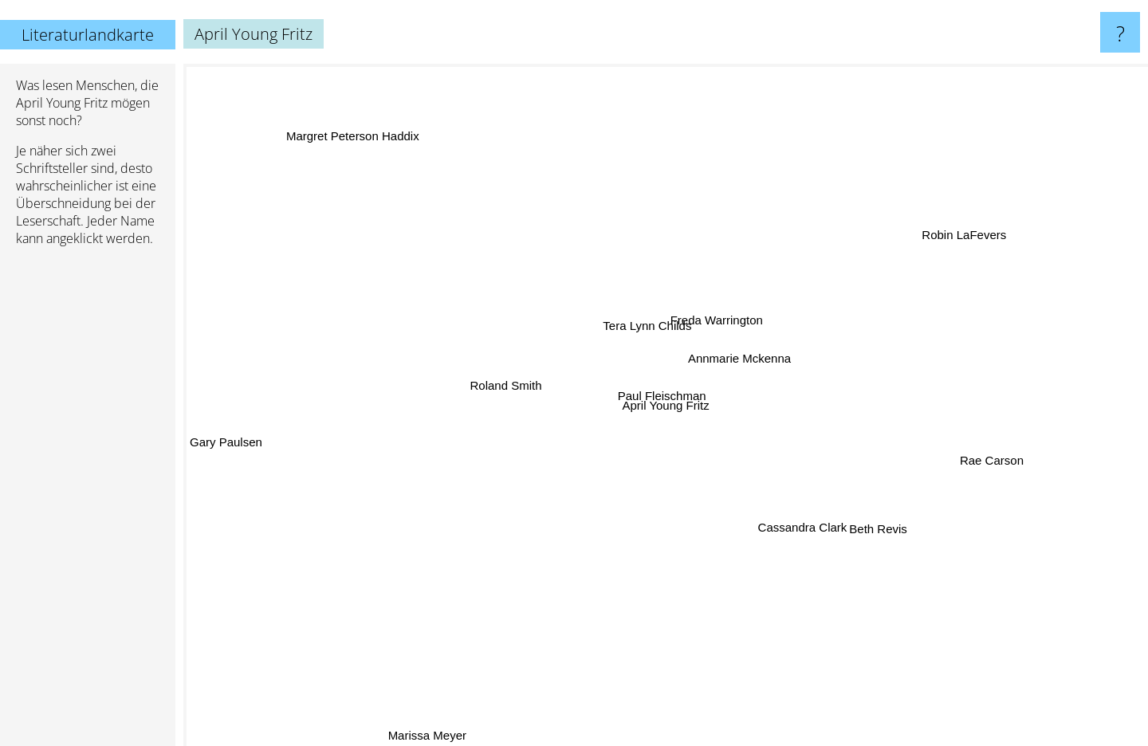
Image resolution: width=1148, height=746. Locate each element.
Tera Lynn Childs (643, 326)
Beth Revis (876, 532)
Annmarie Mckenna (743, 358)
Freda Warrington (716, 318)
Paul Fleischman (671, 399)
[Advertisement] (87, 503)
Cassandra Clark (795, 531)
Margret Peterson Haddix (355, 132)
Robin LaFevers (959, 227)
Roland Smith (505, 388)
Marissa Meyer (425, 735)
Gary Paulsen (226, 440)
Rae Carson (995, 457)
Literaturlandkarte (88, 34)
